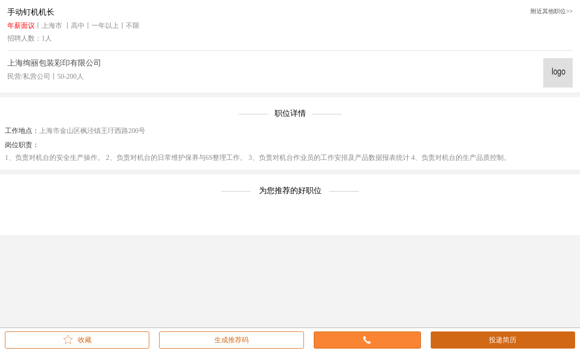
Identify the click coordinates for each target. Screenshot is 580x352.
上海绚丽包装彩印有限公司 (54, 63)
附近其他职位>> (552, 11)
